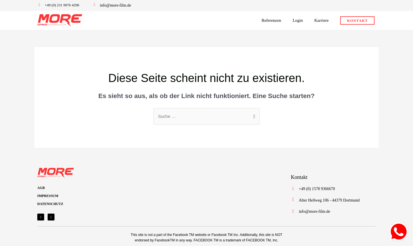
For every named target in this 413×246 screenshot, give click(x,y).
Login (298, 20)
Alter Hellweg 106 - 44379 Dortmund (329, 200)
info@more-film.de (115, 5)
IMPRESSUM (47, 196)
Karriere (321, 20)
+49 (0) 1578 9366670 (317, 189)
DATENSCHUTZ (50, 204)
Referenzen (271, 20)
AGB (41, 188)
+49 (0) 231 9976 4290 (62, 5)
